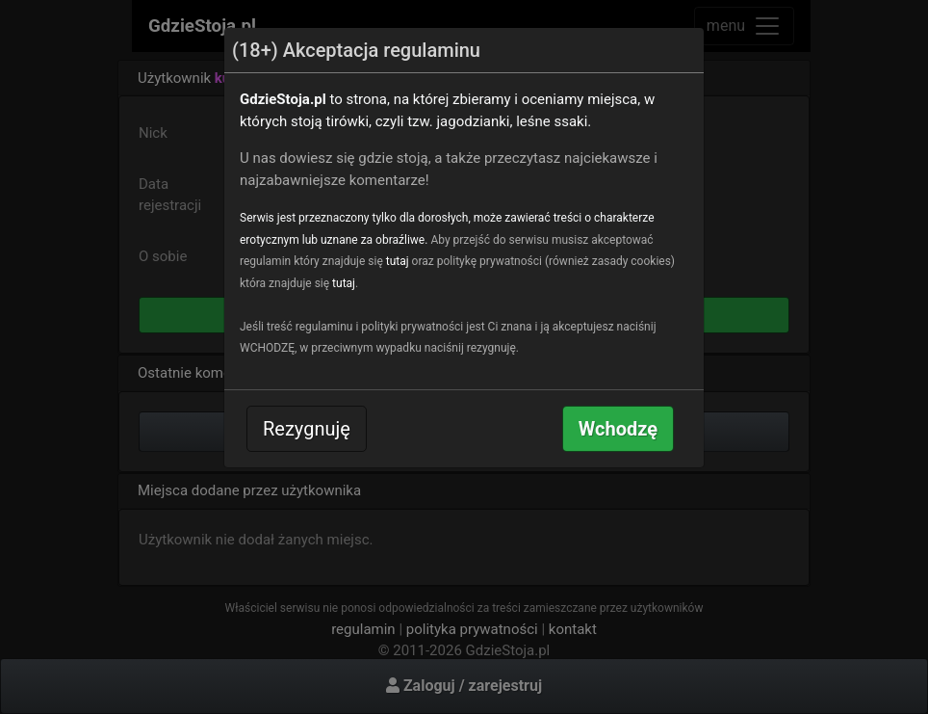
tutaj (397, 261)
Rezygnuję (306, 428)
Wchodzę (618, 428)
